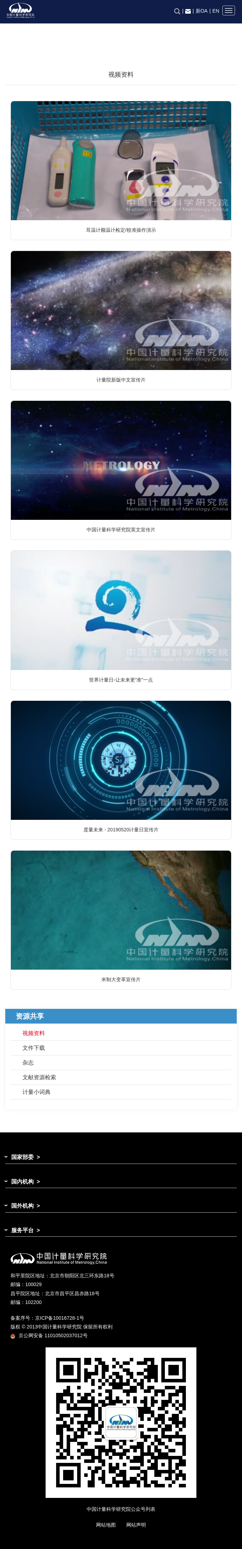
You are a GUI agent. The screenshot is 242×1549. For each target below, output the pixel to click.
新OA (202, 11)
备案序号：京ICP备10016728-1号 (47, 1318)
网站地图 (106, 1525)
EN (216, 11)
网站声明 (136, 1525)
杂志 (28, 1063)
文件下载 (33, 1048)
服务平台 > (25, 1230)
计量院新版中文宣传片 (121, 380)
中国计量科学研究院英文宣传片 (121, 529)
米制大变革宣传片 (121, 979)
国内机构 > (25, 1182)
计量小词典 (36, 1092)
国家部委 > (25, 1157)
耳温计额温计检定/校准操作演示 (121, 230)
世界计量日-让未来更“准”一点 (121, 680)
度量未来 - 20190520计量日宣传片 (121, 829)
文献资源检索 (39, 1077)
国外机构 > (25, 1206)
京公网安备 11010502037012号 (49, 1335)
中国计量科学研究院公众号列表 (121, 1509)
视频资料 (33, 1033)
